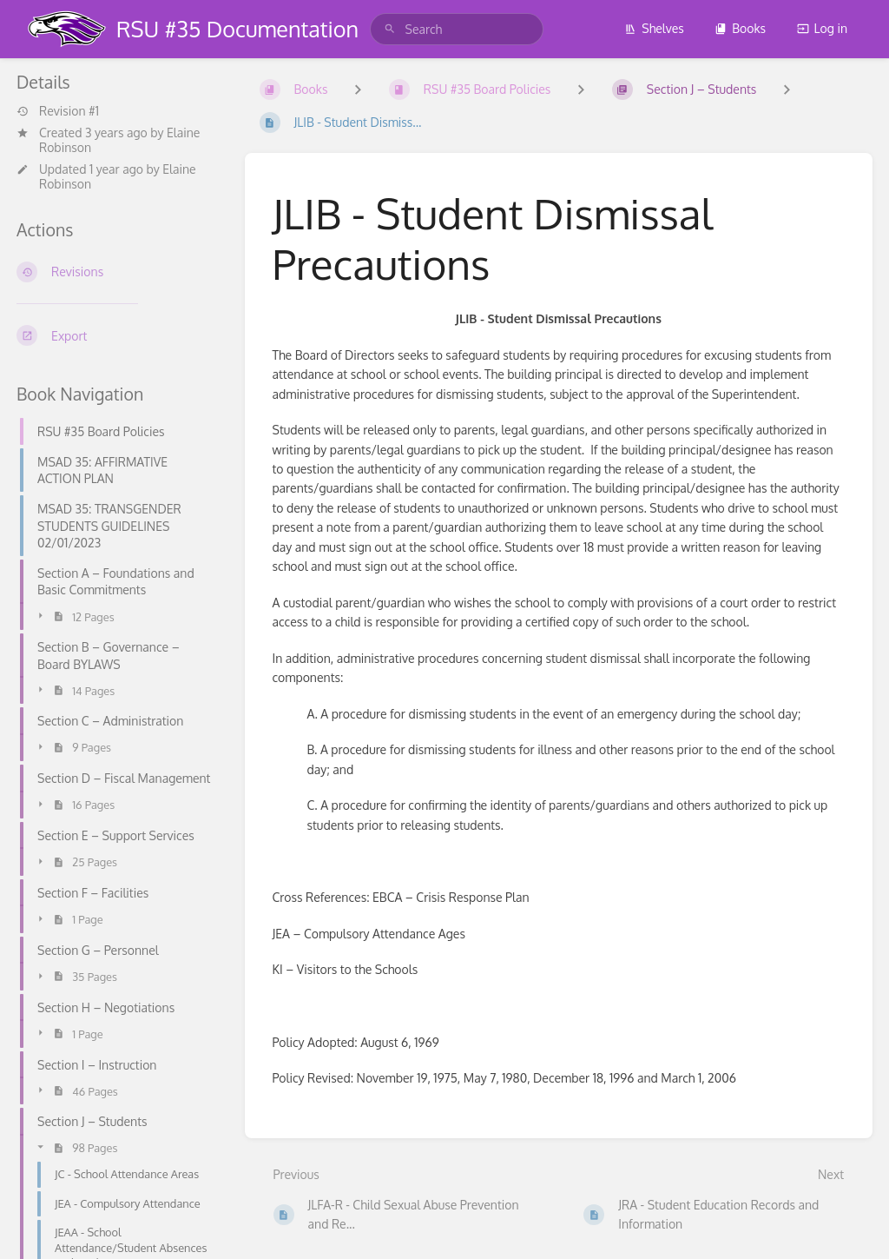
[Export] (117, 335)
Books (740, 28)
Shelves (654, 28)
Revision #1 (57, 111)
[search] (456, 29)
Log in (822, 28)
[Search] (390, 29)
